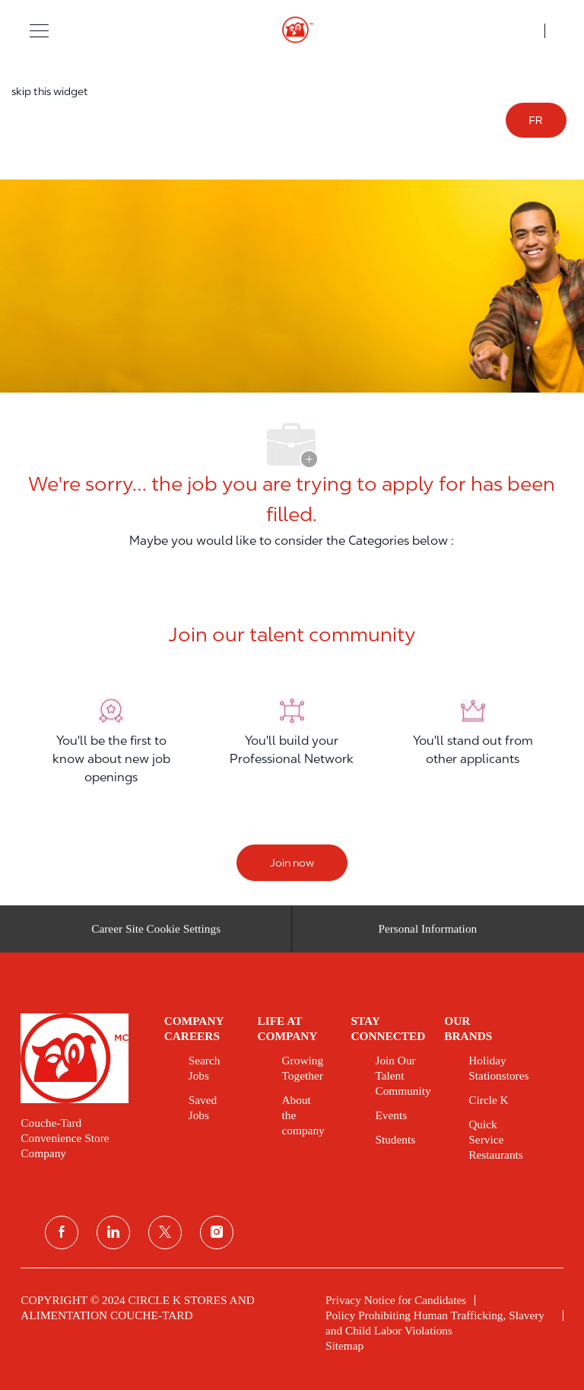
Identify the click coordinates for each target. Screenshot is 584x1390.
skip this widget (49, 91)
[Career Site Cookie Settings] (156, 934)
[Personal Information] (427, 934)
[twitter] (165, 1232)
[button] (39, 30)
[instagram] (216, 1232)
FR (535, 120)
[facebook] (61, 1232)
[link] (81, 1058)
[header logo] (291, 30)
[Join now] (292, 862)
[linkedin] (113, 1232)
